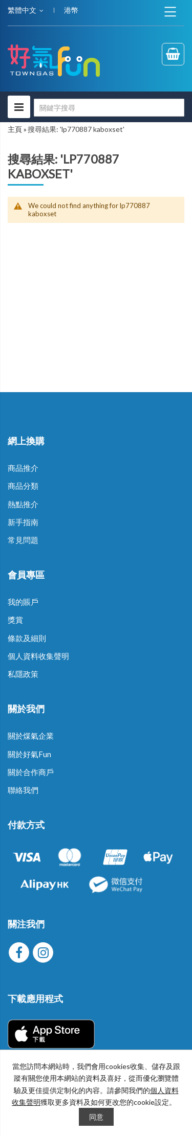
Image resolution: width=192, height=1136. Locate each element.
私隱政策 (23, 673)
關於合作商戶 (31, 772)
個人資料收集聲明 (38, 656)
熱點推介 (23, 504)
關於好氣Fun (29, 754)
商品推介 (23, 467)
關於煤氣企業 (31, 735)
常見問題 (23, 539)
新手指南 (23, 522)
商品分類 (23, 485)
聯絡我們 (23, 789)
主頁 (15, 129)
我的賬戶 (23, 601)
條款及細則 (27, 638)
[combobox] (109, 108)
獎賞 (15, 619)
